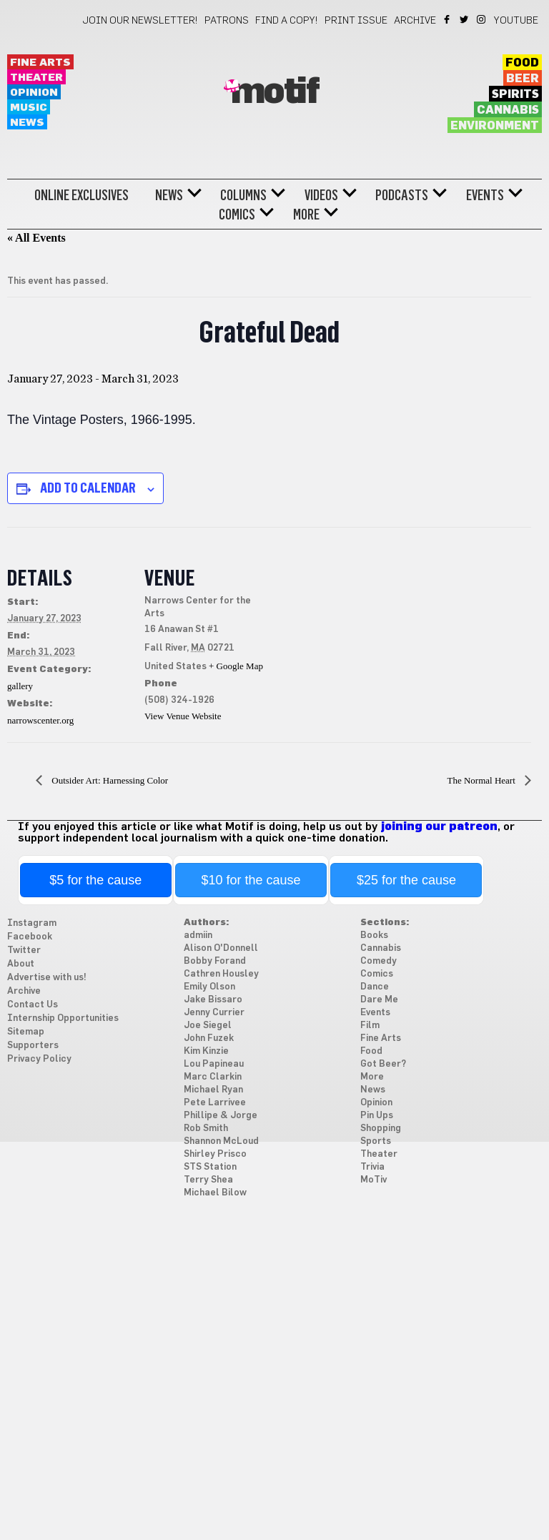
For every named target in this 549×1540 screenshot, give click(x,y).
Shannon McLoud (221, 1141)
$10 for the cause (251, 880)
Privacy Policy (39, 1059)
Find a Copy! (286, 21)
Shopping (380, 1128)
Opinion (34, 92)
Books (374, 935)
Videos (321, 195)
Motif (275, 92)
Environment (494, 126)
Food (522, 63)
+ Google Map (236, 666)
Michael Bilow (215, 1193)
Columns (243, 195)
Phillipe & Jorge (220, 1115)
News (27, 122)
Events (485, 195)
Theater (36, 77)
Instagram (482, 19)
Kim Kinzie (206, 1051)
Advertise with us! (46, 977)
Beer (522, 78)
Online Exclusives (81, 195)
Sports (375, 1141)
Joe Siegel (208, 1025)
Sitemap (25, 1032)
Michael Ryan (213, 1090)
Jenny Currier (214, 1012)
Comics (237, 214)
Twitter (465, 19)
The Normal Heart (482, 780)
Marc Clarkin (213, 1077)
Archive (415, 21)
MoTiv (373, 1180)
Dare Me (379, 1000)
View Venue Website (182, 716)
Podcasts (401, 195)
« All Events (36, 238)
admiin (198, 935)
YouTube (516, 21)
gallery (20, 686)
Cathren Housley (221, 974)
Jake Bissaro (213, 1000)
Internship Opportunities (63, 1018)
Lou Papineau (214, 1064)
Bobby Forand (215, 961)
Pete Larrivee (215, 1102)
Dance (374, 987)
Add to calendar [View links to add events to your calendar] (88, 487)
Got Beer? (383, 1064)
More (306, 214)
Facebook (447, 19)
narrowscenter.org (40, 720)
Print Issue (356, 21)
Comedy (378, 961)
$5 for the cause (95, 880)
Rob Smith (206, 1128)
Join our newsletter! (140, 21)
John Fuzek (209, 1038)
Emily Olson (209, 987)
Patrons (226, 21)
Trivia (372, 1167)
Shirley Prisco (215, 1154)
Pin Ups (376, 1115)
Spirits (515, 94)
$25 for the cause (406, 880)
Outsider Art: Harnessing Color (108, 780)
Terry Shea (208, 1180)
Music (28, 107)
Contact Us (32, 1005)
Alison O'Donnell (221, 948)
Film (370, 1025)
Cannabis (508, 110)
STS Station (210, 1167)
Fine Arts (40, 62)
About (20, 964)
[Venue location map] (357, 626)
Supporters (33, 1045)
